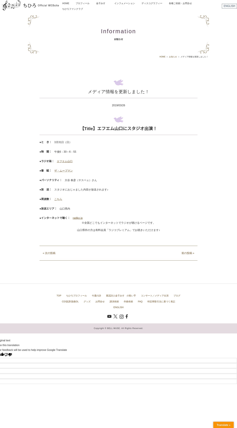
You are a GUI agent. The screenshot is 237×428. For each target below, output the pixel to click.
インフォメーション (124, 3)
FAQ (140, 301)
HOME (65, 3)
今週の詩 (96, 295)
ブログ (176, 295)
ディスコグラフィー (152, 3)
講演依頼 (114, 301)
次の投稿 (49, 253)
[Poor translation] (8, 354)
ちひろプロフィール (76, 295)
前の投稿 (188, 253)
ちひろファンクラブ (72, 9)
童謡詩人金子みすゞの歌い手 (121, 295)
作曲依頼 (128, 301)
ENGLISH (229, 6)
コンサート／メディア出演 (155, 295)
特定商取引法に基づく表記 (161, 301)
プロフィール (83, 3)
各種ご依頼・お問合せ (180, 3)
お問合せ (100, 301)
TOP (59, 295)
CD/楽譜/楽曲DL (70, 301)
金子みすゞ (102, 3)
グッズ (87, 301)
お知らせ (173, 57)
